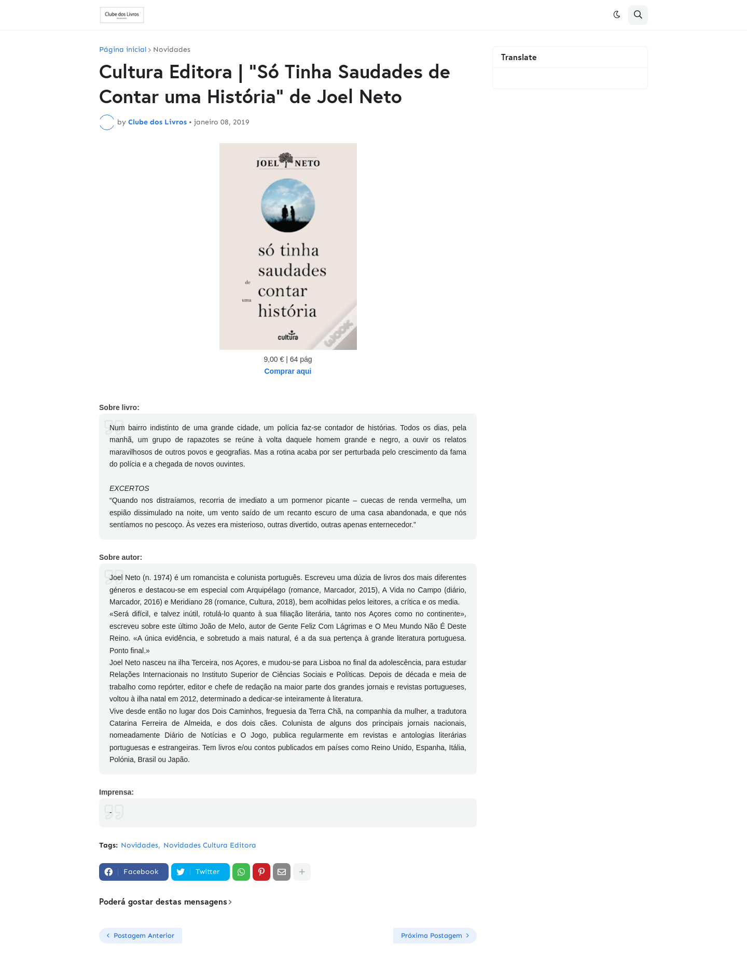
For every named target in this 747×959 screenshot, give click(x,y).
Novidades (171, 49)
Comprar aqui (287, 371)
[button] (616, 15)
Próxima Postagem (431, 935)
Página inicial (122, 49)
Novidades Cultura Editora (209, 845)
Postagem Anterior (144, 935)
